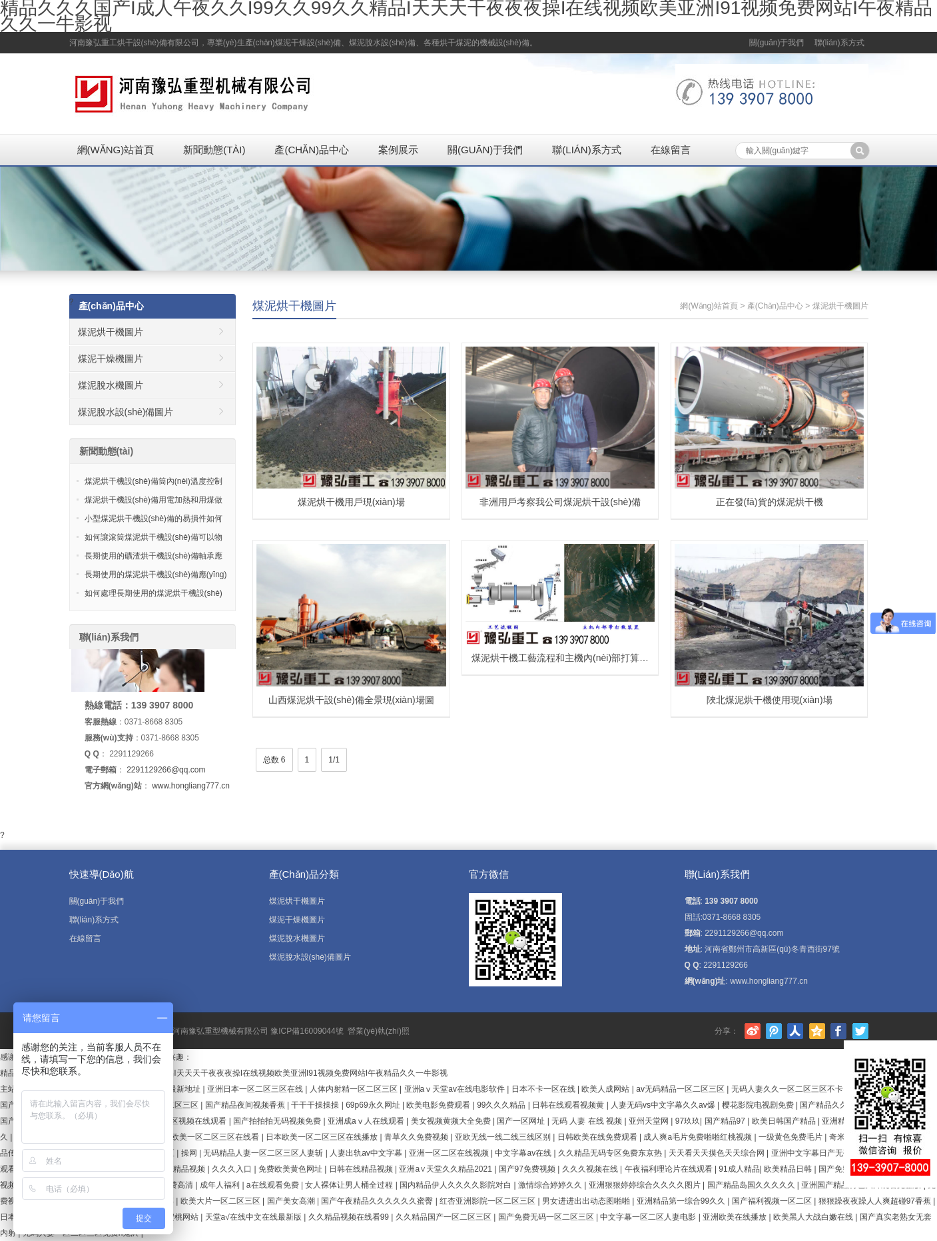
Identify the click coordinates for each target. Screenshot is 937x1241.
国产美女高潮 (292, 1201)
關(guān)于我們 (776, 42)
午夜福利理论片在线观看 (670, 1169)
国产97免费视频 (528, 1169)
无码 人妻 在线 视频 (587, 1121)
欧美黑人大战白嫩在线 (814, 1217)
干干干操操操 (316, 1105)
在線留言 (671, 149)
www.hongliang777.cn (191, 785)
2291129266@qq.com (166, 769)
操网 (190, 1153)
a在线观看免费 (273, 1185)
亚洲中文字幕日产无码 (812, 1153)
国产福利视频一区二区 (773, 1201)
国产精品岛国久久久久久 (752, 1185)
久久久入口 (233, 1169)
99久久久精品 (502, 1105)
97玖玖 (687, 1121)
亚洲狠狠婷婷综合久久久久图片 (646, 1185)
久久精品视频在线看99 (350, 1217)
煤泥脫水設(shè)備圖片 (126, 412)
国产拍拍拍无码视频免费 (278, 1121)
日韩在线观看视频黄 (569, 1105)
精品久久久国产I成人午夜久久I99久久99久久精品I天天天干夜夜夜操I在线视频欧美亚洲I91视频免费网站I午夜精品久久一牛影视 (224, 1073)
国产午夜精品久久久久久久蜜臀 (378, 1201)
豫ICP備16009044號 (306, 1031)
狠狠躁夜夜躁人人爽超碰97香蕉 (876, 1201)
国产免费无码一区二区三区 (547, 1217)
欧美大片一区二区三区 (221, 1201)
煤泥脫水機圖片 (110, 385)
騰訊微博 (774, 1031)
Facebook (838, 1031)
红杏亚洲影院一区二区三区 (488, 1201)
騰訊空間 (817, 1031)
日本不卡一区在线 (544, 1089)
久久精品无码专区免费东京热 (611, 1153)
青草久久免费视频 (417, 1137)
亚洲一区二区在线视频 (450, 1153)
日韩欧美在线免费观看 (598, 1137)
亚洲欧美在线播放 (736, 1217)
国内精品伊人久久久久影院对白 (456, 1185)
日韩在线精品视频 (362, 1169)
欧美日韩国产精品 (785, 1121)
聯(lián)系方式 (839, 42)
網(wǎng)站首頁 (116, 149)
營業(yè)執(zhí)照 (379, 1031)
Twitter (860, 1031)
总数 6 (274, 759)
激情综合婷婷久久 (551, 1185)
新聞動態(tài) (214, 149)
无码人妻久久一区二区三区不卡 (788, 1089)
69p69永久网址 (374, 1105)
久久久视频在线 (591, 1169)
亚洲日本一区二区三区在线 (256, 1089)
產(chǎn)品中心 (311, 149)
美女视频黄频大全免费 (452, 1121)
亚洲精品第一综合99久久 (682, 1201)
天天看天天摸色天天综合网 (718, 1153)
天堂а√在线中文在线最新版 (254, 1217)
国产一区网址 (522, 1121)
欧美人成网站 (606, 1089)
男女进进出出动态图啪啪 (587, 1201)
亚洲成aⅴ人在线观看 (367, 1121)
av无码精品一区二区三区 (681, 1089)
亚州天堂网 (650, 1121)
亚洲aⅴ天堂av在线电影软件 (455, 1089)
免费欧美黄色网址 (291, 1169)
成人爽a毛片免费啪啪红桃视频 (698, 1137)
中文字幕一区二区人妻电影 (649, 1217)
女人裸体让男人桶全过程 (350, 1185)
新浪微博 (753, 1031)
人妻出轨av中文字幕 (367, 1153)
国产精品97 (726, 1121)
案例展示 (398, 149)
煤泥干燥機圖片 (110, 358)
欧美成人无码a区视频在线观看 (174, 1121)
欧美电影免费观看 (439, 1105)
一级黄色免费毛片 (791, 1137)
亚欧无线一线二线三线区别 (504, 1137)
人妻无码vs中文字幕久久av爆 (664, 1105)
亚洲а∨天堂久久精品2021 (446, 1169)
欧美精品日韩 (789, 1169)
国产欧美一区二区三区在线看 (208, 1137)
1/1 (334, 759)
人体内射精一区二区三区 (355, 1089)
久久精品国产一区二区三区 (444, 1217)
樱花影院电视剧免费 (759, 1105)
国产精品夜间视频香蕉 (246, 1105)
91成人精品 (739, 1169)
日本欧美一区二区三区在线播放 (323, 1137)
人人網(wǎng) (795, 1031)
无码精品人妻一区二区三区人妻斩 (264, 1153)
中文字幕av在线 (524, 1153)
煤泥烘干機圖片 (294, 306)
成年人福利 (221, 1185)
